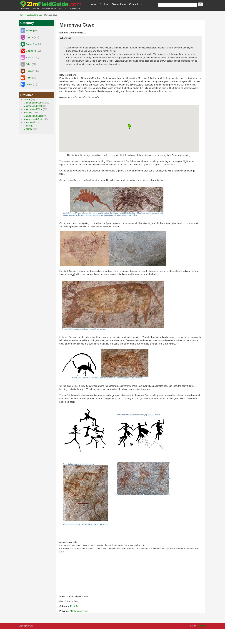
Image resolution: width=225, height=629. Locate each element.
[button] (129, 126)
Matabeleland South (33, 119)
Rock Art (74, 606)
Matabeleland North (33, 116)
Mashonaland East (34, 15)
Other (28, 64)
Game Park (31, 44)
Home (93, 4)
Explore (104, 4)
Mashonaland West (33, 109)
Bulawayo (28, 112)
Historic (29, 57)
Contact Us (135, 4)
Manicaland (29, 122)
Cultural (29, 37)
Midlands (28, 129)
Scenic (29, 84)
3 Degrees (201, 626)
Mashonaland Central (34, 102)
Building (30, 30)
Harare (27, 99)
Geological (31, 51)
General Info (119, 4)
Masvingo (28, 125)
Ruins (29, 77)
